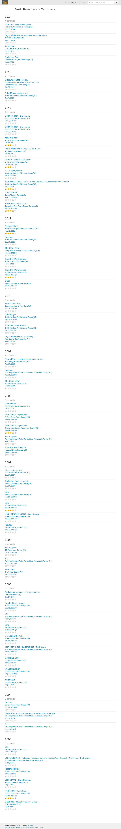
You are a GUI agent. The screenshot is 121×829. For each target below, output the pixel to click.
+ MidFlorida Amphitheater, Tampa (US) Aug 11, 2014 (18, 27)
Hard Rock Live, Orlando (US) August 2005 (16, 627)
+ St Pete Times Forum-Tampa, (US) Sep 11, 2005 (17, 605)
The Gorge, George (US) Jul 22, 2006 (14, 572)
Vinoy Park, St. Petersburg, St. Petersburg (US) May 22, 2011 (22, 250)
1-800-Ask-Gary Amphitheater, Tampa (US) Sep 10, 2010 (21, 317)
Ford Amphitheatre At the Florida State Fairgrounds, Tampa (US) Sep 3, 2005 (28, 616)
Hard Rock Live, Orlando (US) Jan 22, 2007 (16, 527)
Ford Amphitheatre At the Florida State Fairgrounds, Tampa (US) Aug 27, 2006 (28, 561)
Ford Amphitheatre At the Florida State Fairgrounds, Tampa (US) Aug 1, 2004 (28, 727)
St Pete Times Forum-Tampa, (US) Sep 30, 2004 (17, 705)
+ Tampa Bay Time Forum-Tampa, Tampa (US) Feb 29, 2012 (21, 206)
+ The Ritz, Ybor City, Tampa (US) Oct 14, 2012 (17, 162)
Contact (41, 827)
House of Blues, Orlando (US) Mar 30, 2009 (16, 383)
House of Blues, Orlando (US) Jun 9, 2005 (16, 660)
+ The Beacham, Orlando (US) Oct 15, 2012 (22, 151)
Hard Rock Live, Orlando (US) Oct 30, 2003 (16, 749)
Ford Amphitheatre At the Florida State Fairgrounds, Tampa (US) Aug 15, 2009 (28, 372)
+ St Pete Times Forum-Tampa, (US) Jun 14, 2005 (17, 638)
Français (30, 825)
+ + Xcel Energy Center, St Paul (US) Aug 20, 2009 (24, 361)
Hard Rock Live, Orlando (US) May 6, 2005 (16, 682)
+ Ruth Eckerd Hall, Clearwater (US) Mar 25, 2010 (19, 339)
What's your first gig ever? (30, 827)
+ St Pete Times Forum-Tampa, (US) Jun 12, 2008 (17, 417)
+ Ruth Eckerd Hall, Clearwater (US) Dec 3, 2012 (17, 129)
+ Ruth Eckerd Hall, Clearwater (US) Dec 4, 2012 (17, 118)
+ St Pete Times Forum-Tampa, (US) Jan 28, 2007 (22, 516)
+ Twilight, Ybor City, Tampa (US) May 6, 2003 (18, 782)
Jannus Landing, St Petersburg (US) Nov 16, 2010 (18, 306)
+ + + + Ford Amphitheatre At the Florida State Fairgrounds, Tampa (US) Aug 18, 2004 (30, 716)
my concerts (70, 2)
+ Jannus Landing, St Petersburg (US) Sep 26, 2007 (18, 483)
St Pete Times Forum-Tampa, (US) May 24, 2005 (17, 671)
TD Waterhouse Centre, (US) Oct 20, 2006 (15, 550)
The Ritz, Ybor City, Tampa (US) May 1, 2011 (16, 261)
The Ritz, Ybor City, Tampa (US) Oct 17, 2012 (16, 140)
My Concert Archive (5, 2)
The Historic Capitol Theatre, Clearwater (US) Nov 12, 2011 (21, 228)
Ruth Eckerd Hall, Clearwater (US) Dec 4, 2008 (17, 406)
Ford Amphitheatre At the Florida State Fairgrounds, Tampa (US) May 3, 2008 (28, 439)
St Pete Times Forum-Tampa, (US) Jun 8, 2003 (17, 771)
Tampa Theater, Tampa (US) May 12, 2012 (15, 195)
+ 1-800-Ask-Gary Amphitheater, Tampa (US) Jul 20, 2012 (21, 173)
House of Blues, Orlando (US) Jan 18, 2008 (16, 450)
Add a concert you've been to (13, 827)
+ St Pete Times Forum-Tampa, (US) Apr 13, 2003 (17, 793)
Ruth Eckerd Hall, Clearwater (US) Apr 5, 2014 (17, 48)
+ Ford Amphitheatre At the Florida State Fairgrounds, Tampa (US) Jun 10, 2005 (28, 649)
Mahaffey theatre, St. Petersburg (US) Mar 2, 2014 (19, 59)
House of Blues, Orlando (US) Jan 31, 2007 (16, 505)
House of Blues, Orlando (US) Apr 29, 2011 (16, 272)
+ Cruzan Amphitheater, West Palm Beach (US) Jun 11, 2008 (21, 428)
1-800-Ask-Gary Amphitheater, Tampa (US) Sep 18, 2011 (21, 239)
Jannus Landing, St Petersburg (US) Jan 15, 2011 (18, 283)
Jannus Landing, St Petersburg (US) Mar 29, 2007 (18, 494)
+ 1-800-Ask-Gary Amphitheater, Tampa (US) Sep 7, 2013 (21, 95)
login (82, 2)
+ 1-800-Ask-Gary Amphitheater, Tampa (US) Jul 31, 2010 (21, 328)
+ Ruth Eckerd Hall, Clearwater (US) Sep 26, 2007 (17, 472)
